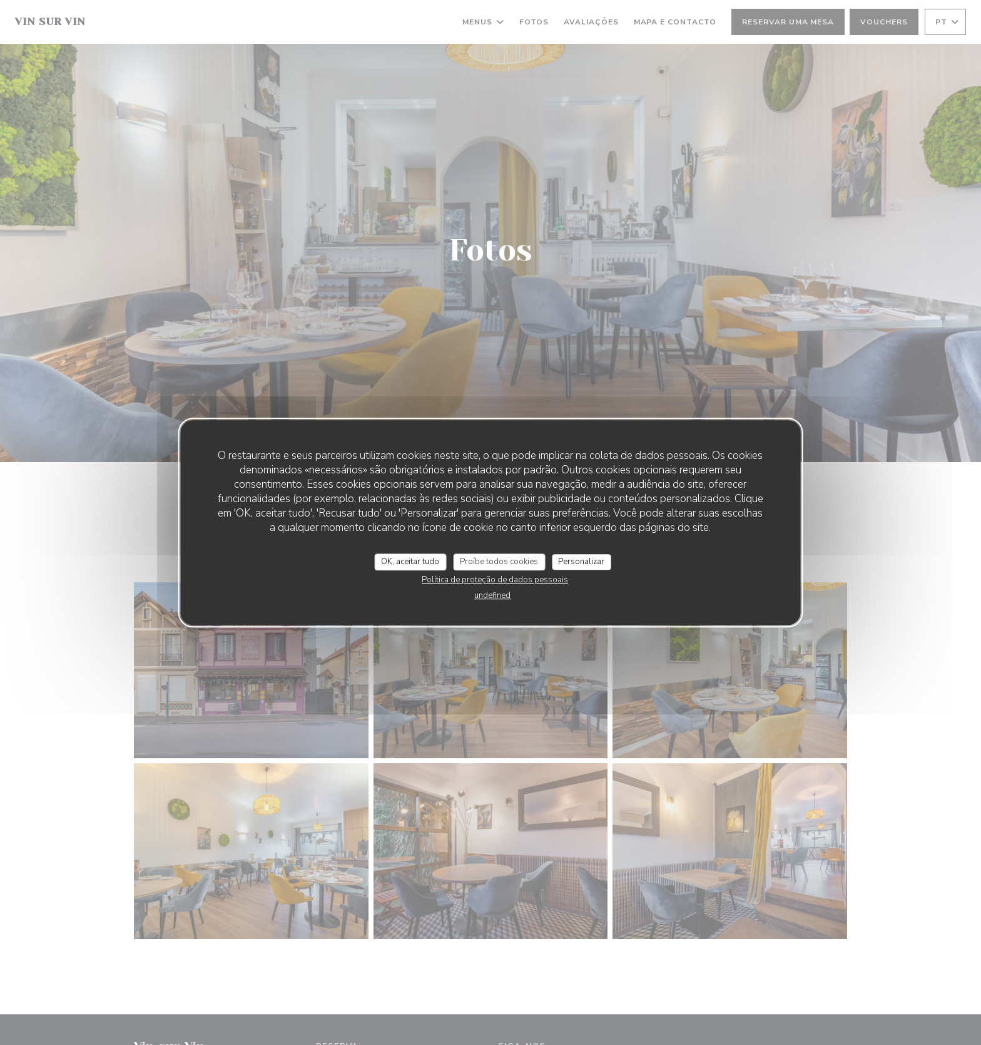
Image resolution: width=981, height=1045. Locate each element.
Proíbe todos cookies (499, 561)
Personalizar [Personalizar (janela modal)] (581, 561)
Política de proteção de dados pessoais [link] (495, 579)
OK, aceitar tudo (410, 561)
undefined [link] (492, 595)
